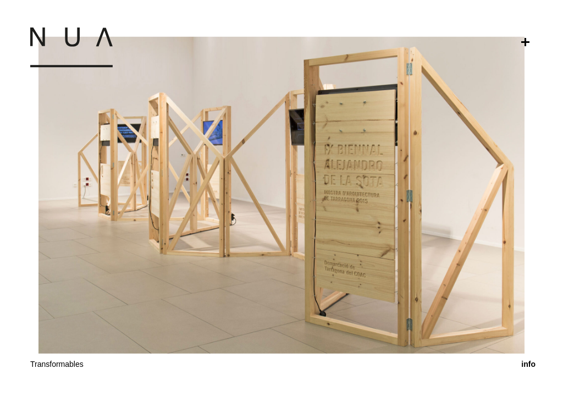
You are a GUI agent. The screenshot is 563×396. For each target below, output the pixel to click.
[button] (281, 297)
